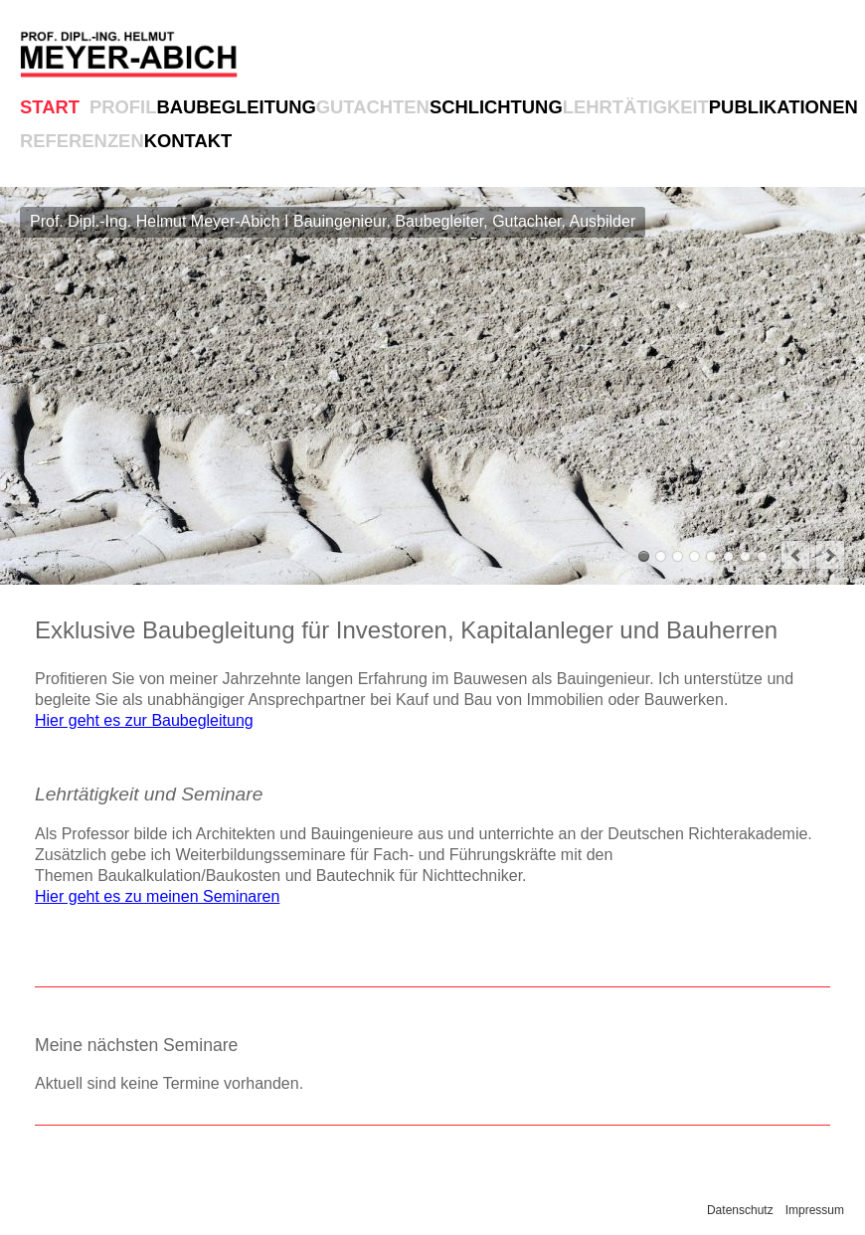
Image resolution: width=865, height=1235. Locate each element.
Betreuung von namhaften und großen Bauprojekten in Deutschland (745, 556)
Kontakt (188, 140)
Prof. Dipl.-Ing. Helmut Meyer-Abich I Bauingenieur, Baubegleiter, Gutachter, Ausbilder (643, 556)
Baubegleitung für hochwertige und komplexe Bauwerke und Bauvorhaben (660, 556)
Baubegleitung (235, 106)
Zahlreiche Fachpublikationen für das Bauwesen (728, 556)
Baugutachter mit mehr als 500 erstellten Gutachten (677, 556)
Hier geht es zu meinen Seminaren (157, 896)
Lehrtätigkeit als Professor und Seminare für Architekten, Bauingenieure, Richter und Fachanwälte (711, 556)
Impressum (814, 1210)
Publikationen (783, 106)
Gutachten (373, 106)
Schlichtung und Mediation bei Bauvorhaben (694, 556)
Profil (122, 106)
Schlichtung (496, 106)
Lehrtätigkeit (636, 106)
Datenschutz (740, 1210)
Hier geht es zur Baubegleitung (144, 720)
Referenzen (82, 140)
